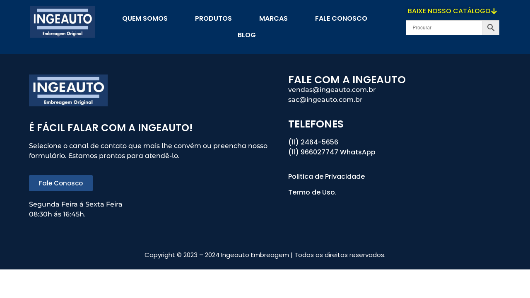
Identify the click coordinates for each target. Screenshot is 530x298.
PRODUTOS (213, 18)
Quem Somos (145, 18)
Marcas (273, 18)
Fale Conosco (341, 18)
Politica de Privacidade (327, 176)
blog (247, 35)
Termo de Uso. (312, 192)
